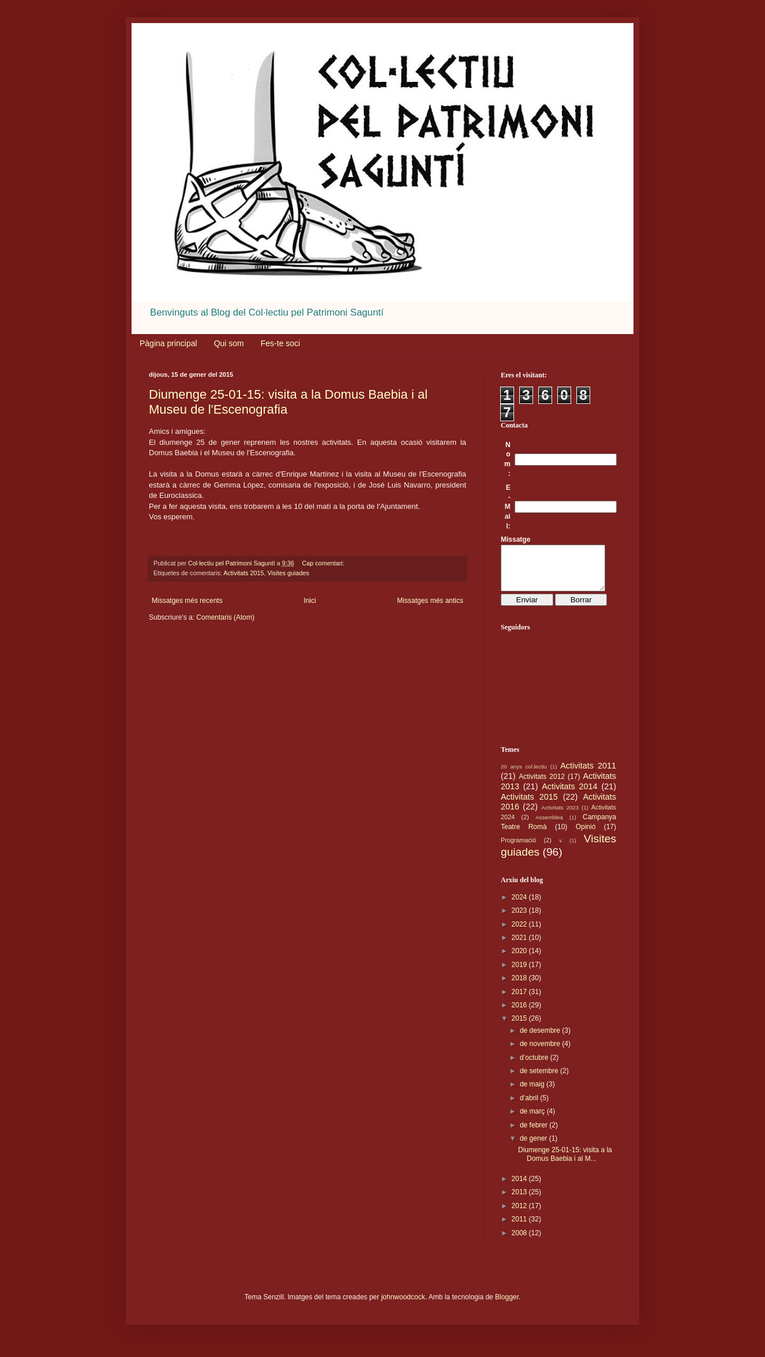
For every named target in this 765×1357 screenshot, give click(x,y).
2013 (520, 1201)
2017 (520, 1000)
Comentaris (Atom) (225, 617)
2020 (520, 959)
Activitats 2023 (560, 816)
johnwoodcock (403, 1306)
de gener (534, 1147)
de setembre (540, 1079)
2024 (520, 906)
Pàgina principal (168, 343)
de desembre (541, 1039)
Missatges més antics (430, 601)
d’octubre (535, 1066)
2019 (520, 973)
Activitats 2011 (588, 774)
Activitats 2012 (542, 785)
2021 (520, 946)
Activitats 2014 (569, 795)
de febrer (534, 1134)
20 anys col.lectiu (524, 775)
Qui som (229, 343)
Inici (309, 601)
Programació (518, 848)
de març (533, 1120)
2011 (520, 1228)
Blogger (507, 1306)
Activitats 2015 (243, 572)
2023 (520, 919)
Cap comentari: (324, 563)
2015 (520, 1027)
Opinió (586, 835)
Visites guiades (288, 572)
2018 (520, 987)
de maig (533, 1093)
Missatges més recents (187, 601)
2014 (520, 1187)
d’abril (530, 1107)
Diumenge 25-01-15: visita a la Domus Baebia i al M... (565, 1162)
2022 (520, 933)
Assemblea (548, 826)
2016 (520, 1014)
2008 (520, 1242)
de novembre (541, 1052)
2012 (520, 1214)
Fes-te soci (280, 343)
